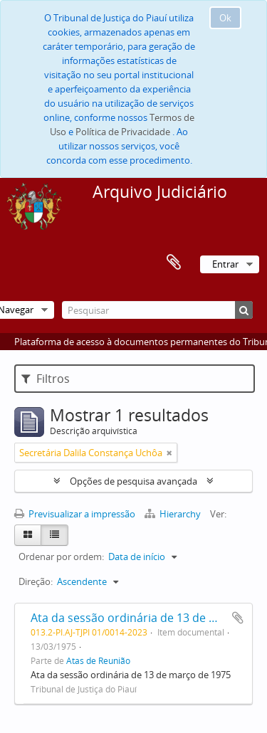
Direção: (36, 581)
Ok (225, 17)
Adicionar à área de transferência (238, 618)
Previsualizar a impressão (74, 513)
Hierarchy (174, 513)
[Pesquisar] (157, 310)
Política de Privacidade (122, 131)
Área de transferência (174, 262)
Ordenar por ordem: (61, 556)
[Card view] (27, 535)
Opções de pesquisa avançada (133, 481)
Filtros (45, 378)
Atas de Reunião (98, 660)
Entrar (225, 264)
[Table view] (54, 535)
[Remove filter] (169, 452)
